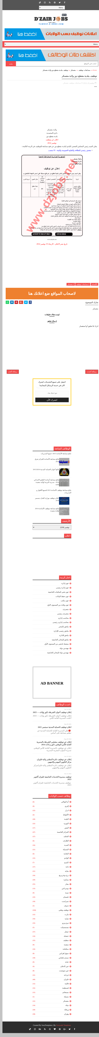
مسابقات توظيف (82, 70)
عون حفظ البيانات (59, 600)
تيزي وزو (63, 927)
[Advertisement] (49, 109)
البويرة (63, 828)
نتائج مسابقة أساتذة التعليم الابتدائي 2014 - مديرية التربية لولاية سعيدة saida (44, 486)
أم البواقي (62, 806)
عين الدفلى (62, 970)
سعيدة (63, 949)
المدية (64, 849)
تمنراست (62, 905)
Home (92, 70)
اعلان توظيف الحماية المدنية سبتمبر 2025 (52, 731)
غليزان (63, 983)
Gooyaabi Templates (61, 1029)
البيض (64, 832)
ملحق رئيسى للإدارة (58, 635)
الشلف (63, 840)
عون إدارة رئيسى (59, 592)
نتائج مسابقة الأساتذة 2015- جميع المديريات (53, 458)
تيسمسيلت (62, 931)
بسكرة (63, 884)
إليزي (64, 810)
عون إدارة (62, 587)
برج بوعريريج (61, 879)
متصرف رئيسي (60, 618)
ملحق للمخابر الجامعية (57, 644)
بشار (64, 888)
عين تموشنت (61, 975)
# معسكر (68, 283)
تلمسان (63, 901)
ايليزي (64, 866)
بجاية (64, 875)
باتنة (64, 871)
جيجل (64, 936)
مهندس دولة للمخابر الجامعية (55, 657)
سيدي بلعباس (61, 962)
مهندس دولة (61, 652)
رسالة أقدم (10, 374)
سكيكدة (63, 953)
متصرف (63, 613)
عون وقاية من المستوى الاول (55, 609)
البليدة (64, 823)
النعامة (63, 858)
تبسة (64, 897)
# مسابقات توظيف (80, 283)
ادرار (64, 814)
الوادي (64, 862)
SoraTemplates (44, 1029)
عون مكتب (62, 605)
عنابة (64, 966)
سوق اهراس (61, 957)
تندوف (63, 910)
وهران (64, 1018)
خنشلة (63, 940)
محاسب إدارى (61, 622)
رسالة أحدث (89, 374)
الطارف (63, 845)
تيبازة (64, 923)
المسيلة (63, 853)
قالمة (64, 988)
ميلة (64, 1009)
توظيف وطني (61, 914)
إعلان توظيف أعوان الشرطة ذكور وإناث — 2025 (49, 716)
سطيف (63, 944)
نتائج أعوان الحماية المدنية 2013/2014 (43, 473)
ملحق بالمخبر (61, 631)
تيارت (64, 918)
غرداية (63, 979)
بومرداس (62, 892)
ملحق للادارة (61, 639)
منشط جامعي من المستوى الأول (54, 648)
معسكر (70, 70)
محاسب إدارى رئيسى (58, 626)
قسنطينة (63, 992)
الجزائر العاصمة (60, 836)
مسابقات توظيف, (72, 82)
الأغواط (63, 819)
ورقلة (64, 1014)
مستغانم (63, 996)
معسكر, (63, 82)
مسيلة (63, 1001)
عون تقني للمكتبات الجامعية (56, 596)
